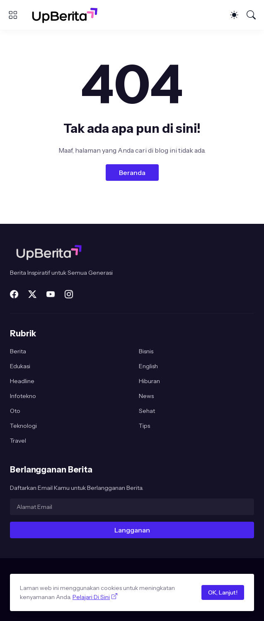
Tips (144, 425)
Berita (18, 351)
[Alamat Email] (132, 507)
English (148, 366)
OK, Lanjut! (222, 592)
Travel (18, 440)
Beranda (132, 172)
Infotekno (23, 396)
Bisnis (146, 351)
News (146, 396)
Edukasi (20, 366)
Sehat (147, 411)
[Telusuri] (251, 15)
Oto (15, 411)
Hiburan (149, 381)
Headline (22, 381)
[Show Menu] (13, 15)
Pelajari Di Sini (91, 597)
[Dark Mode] (234, 15)
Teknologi (23, 425)
